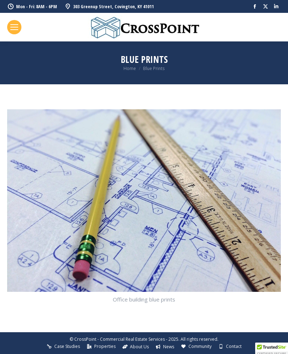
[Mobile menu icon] (14, 27)
